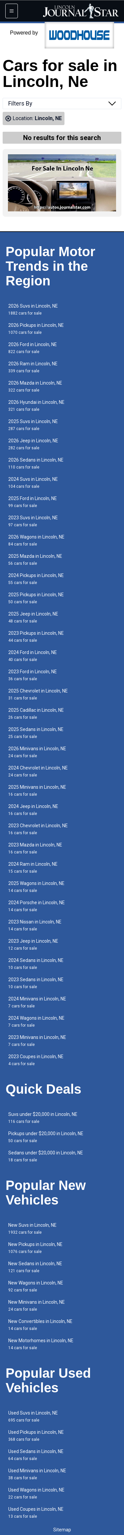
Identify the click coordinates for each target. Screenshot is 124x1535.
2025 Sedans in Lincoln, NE (35, 733)
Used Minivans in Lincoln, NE (37, 1474)
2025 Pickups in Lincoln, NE (36, 598)
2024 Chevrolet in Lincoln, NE (38, 771)
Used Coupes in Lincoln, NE (35, 1512)
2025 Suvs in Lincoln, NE (33, 425)
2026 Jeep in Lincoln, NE (33, 444)
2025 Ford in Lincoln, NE (32, 502)
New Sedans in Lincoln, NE (35, 1267)
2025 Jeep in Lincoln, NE (33, 617)
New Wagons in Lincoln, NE (35, 1286)
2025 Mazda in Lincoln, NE (35, 559)
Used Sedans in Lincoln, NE (35, 1455)
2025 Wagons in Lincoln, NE (36, 887)
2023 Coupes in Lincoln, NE (35, 1060)
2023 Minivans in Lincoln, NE (37, 1041)
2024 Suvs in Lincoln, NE (33, 482)
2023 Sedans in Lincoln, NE (35, 983)
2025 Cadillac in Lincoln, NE (36, 713)
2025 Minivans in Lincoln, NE (37, 790)
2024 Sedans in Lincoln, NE (35, 964)
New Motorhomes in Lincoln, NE (40, 1344)
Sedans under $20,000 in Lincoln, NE (45, 1156)
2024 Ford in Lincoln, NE (32, 656)
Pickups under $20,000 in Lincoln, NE (45, 1137)
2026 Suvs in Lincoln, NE (33, 309)
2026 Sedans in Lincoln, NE (35, 463)
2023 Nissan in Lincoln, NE (35, 925)
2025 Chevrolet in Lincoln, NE (38, 694)
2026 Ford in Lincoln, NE (32, 348)
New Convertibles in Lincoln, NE (40, 1325)
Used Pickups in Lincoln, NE (36, 1435)
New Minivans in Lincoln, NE (36, 1305)
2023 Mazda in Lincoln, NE (35, 848)
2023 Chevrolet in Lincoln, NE (38, 829)
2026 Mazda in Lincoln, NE (35, 386)
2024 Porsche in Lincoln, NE (36, 906)
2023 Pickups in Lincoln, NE (36, 636)
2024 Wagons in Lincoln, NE (36, 1021)
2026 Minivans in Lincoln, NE (37, 752)
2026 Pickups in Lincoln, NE (36, 329)
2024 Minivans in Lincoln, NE (37, 1002)
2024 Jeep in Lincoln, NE (33, 810)
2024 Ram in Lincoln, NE (33, 867)
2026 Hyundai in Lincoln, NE (36, 406)
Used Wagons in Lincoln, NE (36, 1493)
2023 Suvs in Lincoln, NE (33, 521)
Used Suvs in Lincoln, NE (33, 1416)
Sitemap (62, 1529)
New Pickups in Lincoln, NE (35, 1248)
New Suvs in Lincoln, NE (32, 1228)
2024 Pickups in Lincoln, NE (36, 579)
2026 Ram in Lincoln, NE (33, 367)
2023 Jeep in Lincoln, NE (33, 944)
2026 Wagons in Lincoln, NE (36, 540)
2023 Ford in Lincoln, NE (32, 675)
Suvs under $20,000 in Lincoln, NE (42, 1118)
